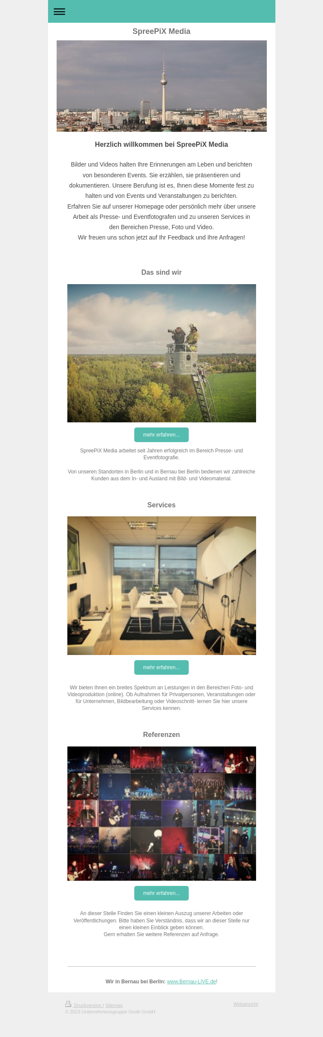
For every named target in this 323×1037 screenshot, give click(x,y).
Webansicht (245, 1004)
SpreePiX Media (161, 31)
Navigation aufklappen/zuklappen (161, 11)
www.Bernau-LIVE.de (191, 982)
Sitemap (114, 1005)
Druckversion (84, 1005)
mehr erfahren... (161, 435)
